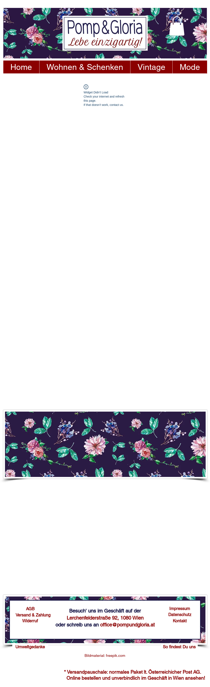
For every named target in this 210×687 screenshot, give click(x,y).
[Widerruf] (30, 621)
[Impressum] (180, 608)
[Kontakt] (180, 621)
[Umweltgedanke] (30, 647)
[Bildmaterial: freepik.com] (105, 655)
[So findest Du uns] (179, 647)
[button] (177, 26)
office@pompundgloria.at (127, 625)
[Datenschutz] (180, 614)
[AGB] (30, 609)
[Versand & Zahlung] (33, 615)
